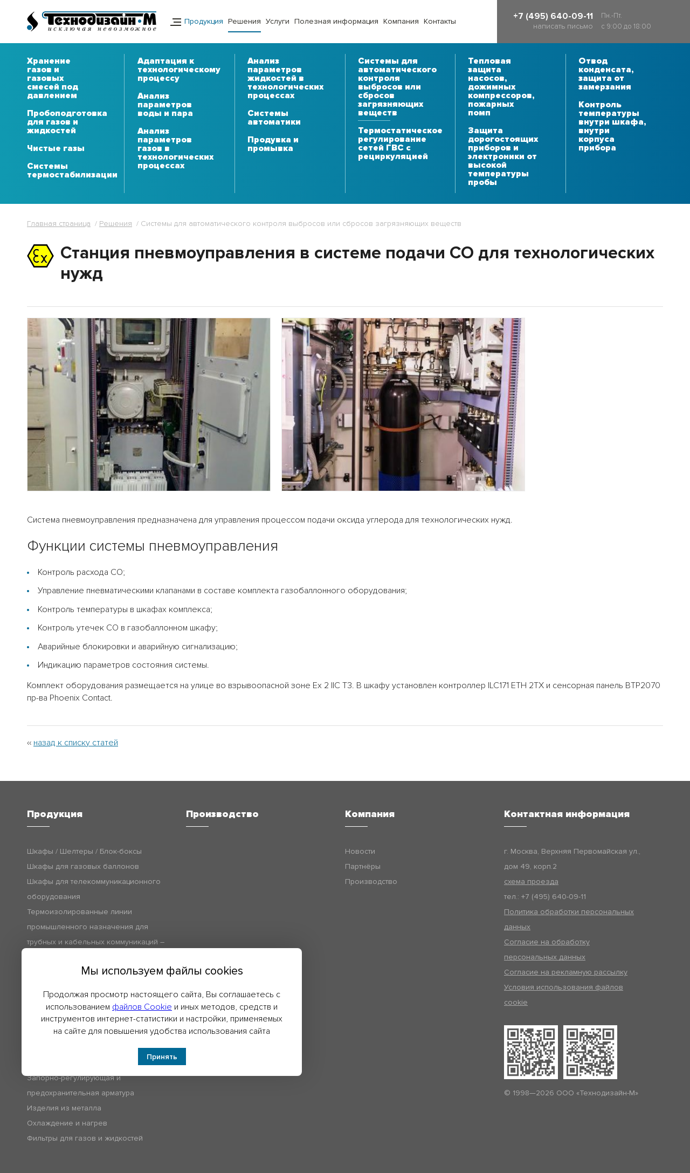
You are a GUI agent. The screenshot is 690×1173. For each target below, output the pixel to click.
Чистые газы (56, 149)
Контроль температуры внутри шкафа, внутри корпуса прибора (612, 126)
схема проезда (531, 881)
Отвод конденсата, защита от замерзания (605, 74)
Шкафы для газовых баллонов (83, 866)
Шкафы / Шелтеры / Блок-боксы (84, 851)
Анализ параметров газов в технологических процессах (175, 149)
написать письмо (563, 26)
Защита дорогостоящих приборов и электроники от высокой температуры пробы (503, 157)
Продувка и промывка (273, 144)
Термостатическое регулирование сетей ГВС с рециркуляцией (400, 144)
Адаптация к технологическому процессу (178, 70)
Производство (371, 881)
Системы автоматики (274, 118)
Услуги (277, 21)
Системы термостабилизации (72, 171)
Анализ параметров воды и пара (165, 105)
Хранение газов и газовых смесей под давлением (52, 79)
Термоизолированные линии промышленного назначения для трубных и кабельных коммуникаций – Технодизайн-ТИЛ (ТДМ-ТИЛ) (95, 934)
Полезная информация (336, 21)
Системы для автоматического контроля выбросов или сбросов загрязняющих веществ (397, 87)
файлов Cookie (142, 1006)
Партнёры (363, 866)
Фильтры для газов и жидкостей (85, 1138)
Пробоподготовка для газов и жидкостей (67, 122)
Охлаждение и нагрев (67, 1123)
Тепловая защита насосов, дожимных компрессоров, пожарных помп (501, 87)
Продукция (203, 21)
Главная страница (59, 223)
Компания (401, 21)
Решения (244, 21)
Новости (360, 851)
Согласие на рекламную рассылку (565, 972)
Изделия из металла (64, 1108)
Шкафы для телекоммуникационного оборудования (94, 889)
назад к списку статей (75, 742)
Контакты (440, 21)
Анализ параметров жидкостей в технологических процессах (285, 79)
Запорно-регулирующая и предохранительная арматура (80, 1085)
